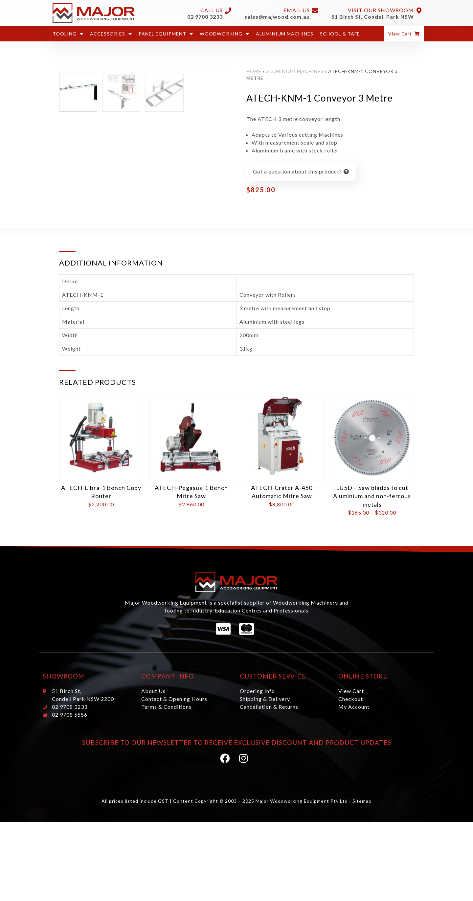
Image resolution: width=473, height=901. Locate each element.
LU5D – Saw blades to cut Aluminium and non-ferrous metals (372, 513)
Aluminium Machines (284, 33)
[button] (404, 33)
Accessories (111, 34)
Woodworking (224, 34)
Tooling (68, 34)
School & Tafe (340, 33)
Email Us (296, 10)
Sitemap (362, 817)
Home (253, 71)
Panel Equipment (166, 34)
